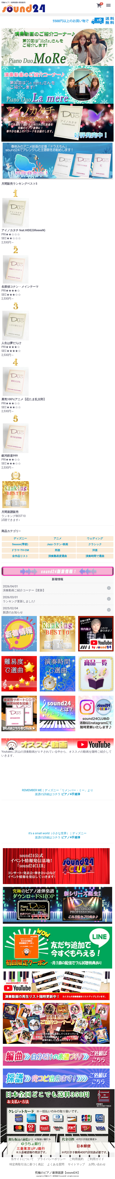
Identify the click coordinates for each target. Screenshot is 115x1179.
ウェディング (95, 538)
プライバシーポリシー (51, 1159)
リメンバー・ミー (57, 773)
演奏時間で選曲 (95, 556)
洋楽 (95, 550)
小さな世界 (57, 816)
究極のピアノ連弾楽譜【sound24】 (57, 1172)
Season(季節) (20, 544)
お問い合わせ (97, 1164)
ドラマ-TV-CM (20, 550)
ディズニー (20, 538)
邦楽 (57, 550)
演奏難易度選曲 (57, 556)
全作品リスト (20, 556)
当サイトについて (22, 1159)
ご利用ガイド (95, 1159)
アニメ (58, 538)
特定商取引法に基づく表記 (26, 1164)
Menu (108, 4)
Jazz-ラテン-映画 (57, 544)
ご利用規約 (76, 1159)
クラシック (95, 544)
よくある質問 (55, 1164)
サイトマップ (76, 1164)
